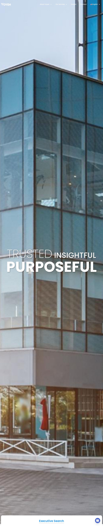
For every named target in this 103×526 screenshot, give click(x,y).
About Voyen (46, 4)
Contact (83, 4)
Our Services (61, 4)
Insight (73, 4)
